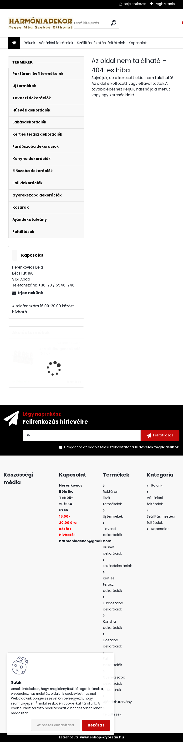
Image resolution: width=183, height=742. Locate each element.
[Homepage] (14, 43)
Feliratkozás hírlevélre (55, 422)
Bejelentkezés (135, 3)
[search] (113, 23)
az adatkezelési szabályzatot (107, 447)
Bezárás (96, 725)
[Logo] (41, 23)
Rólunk (29, 42)
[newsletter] (160, 435)
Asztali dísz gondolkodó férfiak (59, 351)
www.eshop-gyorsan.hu (102, 737)
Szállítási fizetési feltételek (101, 42)
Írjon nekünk (30, 293)
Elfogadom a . (121, 447)
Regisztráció (165, 3)
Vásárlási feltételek (56, 42)
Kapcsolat (138, 42)
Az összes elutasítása (55, 725)
